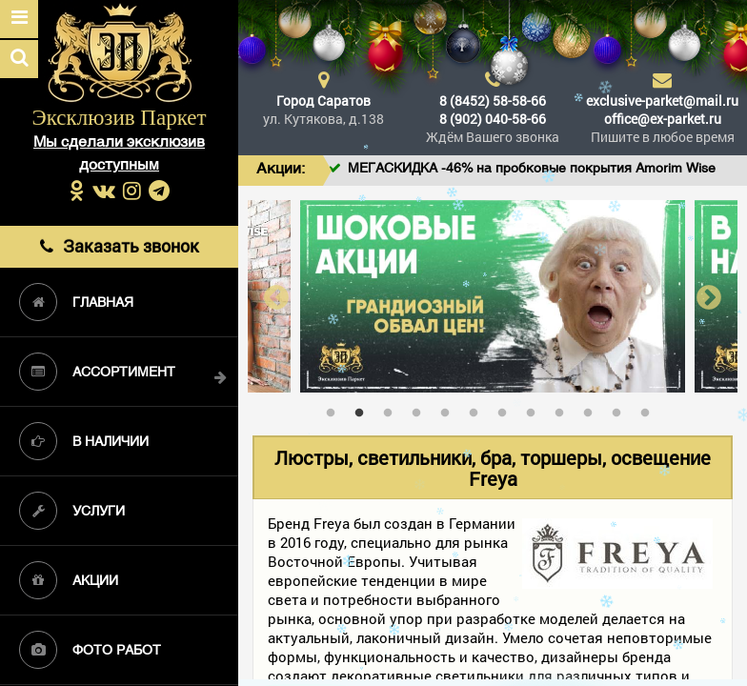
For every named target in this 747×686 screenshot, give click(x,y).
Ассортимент (97, 372)
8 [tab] (535, 408)
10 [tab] (592, 408)
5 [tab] (449, 408)
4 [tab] (421, 408)
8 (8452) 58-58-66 (492, 100)
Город (323, 100)
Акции (68, 580)
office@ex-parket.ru (662, 119)
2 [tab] (364, 408)
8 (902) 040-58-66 (492, 119)
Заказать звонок (119, 246)
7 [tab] (506, 408)
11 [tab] (621, 408)
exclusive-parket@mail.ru (662, 100)
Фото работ (90, 650)
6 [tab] (478, 408)
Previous (276, 297)
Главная (76, 302)
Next (709, 297)
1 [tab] (335, 408)
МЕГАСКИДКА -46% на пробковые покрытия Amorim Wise (551, 169)
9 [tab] (564, 408)
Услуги (72, 511)
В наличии (84, 441)
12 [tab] (649, 408)
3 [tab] (392, 408)
